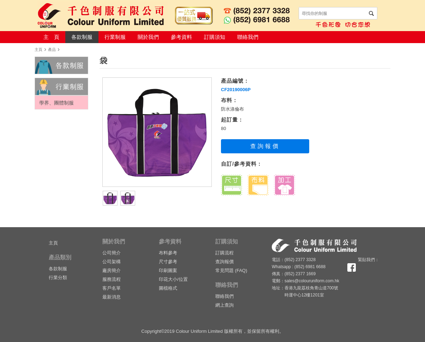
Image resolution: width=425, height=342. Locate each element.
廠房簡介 (111, 270)
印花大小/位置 (173, 279)
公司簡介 (111, 252)
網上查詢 (224, 305)
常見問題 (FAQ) (231, 270)
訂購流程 (224, 252)
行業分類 (58, 277)
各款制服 (81, 37)
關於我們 (148, 37)
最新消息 (111, 297)
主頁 (38, 49)
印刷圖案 (168, 270)
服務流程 (111, 279)
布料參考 (168, 252)
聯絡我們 (247, 37)
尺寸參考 (168, 261)
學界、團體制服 (56, 103)
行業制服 (115, 37)
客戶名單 (111, 288)
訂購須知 (214, 37)
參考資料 (181, 37)
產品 (52, 49)
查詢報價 (265, 146)
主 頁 (51, 37)
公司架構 (111, 261)
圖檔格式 (168, 288)
